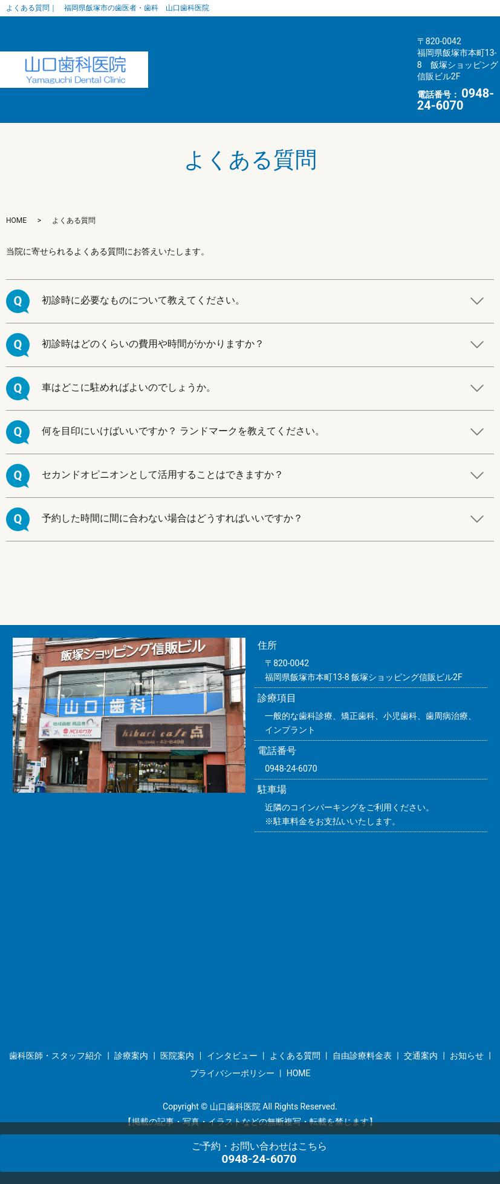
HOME (269, 85)
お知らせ (215, 85)
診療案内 (279, 39)
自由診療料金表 (324, 62)
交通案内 (157, 85)
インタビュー (166, 62)
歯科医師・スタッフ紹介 (189, 39)
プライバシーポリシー (232, 1058)
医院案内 (337, 39)
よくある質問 (242, 62)
